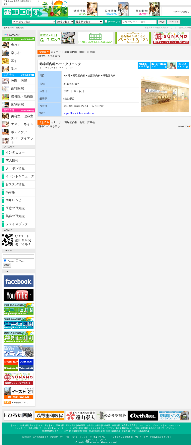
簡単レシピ (14, 200)
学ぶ (14, 68)
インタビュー (15, 152)
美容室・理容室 (22, 116)
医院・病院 (19, 80)
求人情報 (12, 160)
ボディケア (19, 132)
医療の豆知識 (15, 208)
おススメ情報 (15, 184)
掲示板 (10, 192)
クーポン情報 (15, 168)
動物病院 (17, 104)
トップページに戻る (180, 12)
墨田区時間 (9, 27)
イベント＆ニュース (20, 176)
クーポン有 (112, 21)
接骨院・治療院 (22, 96)
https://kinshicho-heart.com (78, 113)
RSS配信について (20, 402)
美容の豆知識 (15, 216)
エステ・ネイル (22, 124)
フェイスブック (17, 224)
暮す (14, 60)
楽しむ (16, 53)
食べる (16, 45)
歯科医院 (17, 88)
